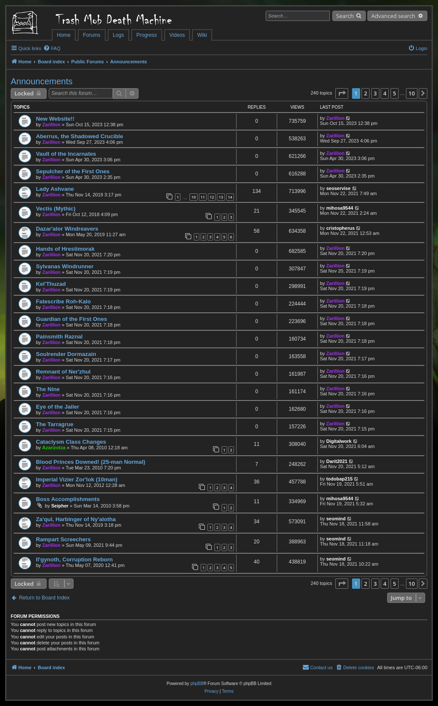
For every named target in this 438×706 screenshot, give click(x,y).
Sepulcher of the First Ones (73, 171)
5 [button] (394, 93)
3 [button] (375, 93)
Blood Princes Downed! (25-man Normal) (90, 462)
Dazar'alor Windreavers (67, 228)
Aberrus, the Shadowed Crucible (79, 136)
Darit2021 (337, 461)
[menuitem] (51, 48)
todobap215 (339, 478)
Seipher (59, 505)
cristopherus (340, 228)
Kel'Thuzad (51, 284)
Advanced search (393, 16)
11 (203, 197)
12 (212, 197)
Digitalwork (339, 441)
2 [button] (365, 93)
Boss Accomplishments (68, 499)
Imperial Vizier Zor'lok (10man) (77, 479)
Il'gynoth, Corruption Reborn (74, 559)
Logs (118, 35)
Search (345, 16)
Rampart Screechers (63, 539)
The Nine (48, 389)
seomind (336, 518)
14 (230, 197)
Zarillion (51, 124)
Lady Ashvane (55, 189)
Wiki (202, 35)
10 (193, 197)
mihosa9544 (339, 208)
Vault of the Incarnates (66, 154)
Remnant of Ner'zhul (63, 371)
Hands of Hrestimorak (65, 249)
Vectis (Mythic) (55, 208)
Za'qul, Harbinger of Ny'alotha (76, 519)
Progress (146, 35)
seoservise (338, 188)
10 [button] (411, 93)
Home (64, 35)
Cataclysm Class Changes (71, 442)
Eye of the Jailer (57, 406)
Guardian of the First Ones (71, 319)
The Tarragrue (55, 424)
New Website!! (55, 119)
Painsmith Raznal (59, 336)
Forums (92, 35)
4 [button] (384, 93)
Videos (177, 35)
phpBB (196, 683)
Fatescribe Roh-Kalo (63, 301)
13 (221, 197)
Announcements (42, 81)
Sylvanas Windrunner (65, 266)
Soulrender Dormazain (66, 354)
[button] (341, 93)
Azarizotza (53, 447)
